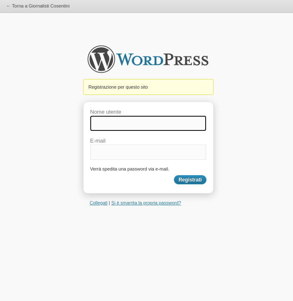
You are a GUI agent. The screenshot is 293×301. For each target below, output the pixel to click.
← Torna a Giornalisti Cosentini (37, 5)
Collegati (99, 202)
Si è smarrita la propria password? (146, 202)
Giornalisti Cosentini (148, 62)
